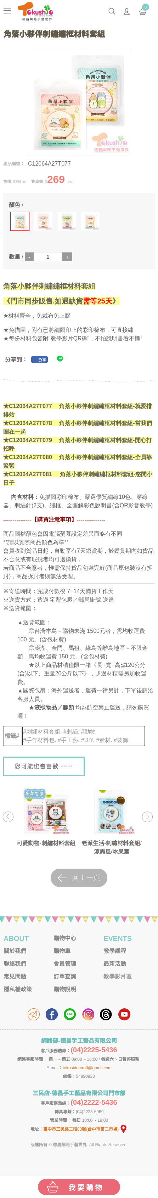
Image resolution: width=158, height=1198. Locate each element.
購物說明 (64, 989)
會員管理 (64, 964)
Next (147, 816)
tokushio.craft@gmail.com (87, 1067)
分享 (42, 360)
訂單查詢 (64, 977)
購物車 (61, 951)
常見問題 (15, 977)
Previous (8, 816)
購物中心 (64, 938)
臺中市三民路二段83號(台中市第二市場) (85, 1129)
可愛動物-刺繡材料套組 (46, 843)
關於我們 (15, 951)
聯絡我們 (15, 964)
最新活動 (114, 964)
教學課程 (114, 951)
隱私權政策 (18, 989)
